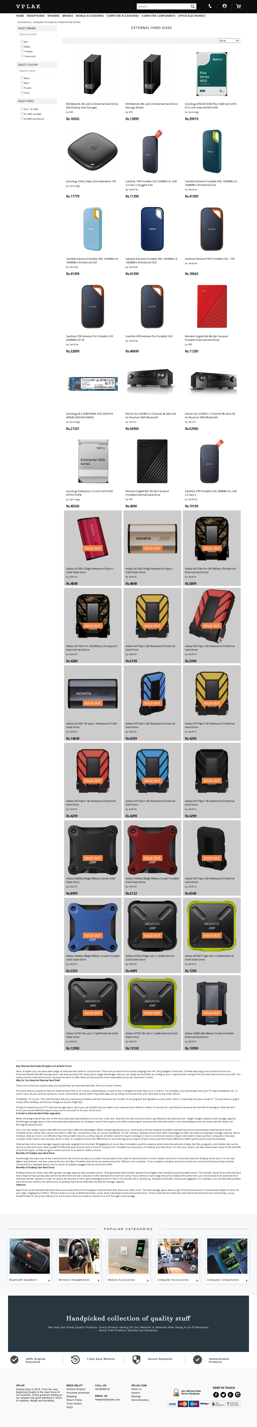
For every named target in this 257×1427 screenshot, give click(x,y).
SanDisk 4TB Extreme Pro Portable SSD (149, 336)
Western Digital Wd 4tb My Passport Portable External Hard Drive (206, 338)
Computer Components (223, 1280)
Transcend (177, 1071)
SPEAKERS (53, 16)
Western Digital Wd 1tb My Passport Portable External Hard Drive (147, 493)
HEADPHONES (36, 16)
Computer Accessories (45, 22)
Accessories (24, 22)
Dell (214, 1071)
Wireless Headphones (74, 1280)
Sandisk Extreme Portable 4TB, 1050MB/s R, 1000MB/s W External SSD (211, 183)
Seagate (166, 1071)
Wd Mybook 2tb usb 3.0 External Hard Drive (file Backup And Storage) (92, 105)
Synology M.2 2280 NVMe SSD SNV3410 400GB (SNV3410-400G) (89, 415)
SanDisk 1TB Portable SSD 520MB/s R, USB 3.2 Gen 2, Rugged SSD (151, 183)
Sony (159, 1071)
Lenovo (207, 1071)
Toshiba (187, 1071)
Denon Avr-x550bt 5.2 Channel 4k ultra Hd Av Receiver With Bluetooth (150, 415)
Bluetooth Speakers (23, 1280)
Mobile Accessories (121, 1280)
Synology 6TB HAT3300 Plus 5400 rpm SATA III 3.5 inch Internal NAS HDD (211, 105)
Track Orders (74, 1403)
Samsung (198, 1071)
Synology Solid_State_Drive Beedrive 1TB (91, 181)
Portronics (222, 1071)
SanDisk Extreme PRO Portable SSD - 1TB (210, 259)
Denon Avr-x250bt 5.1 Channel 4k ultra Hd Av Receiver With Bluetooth (210, 415)
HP (153, 1071)
